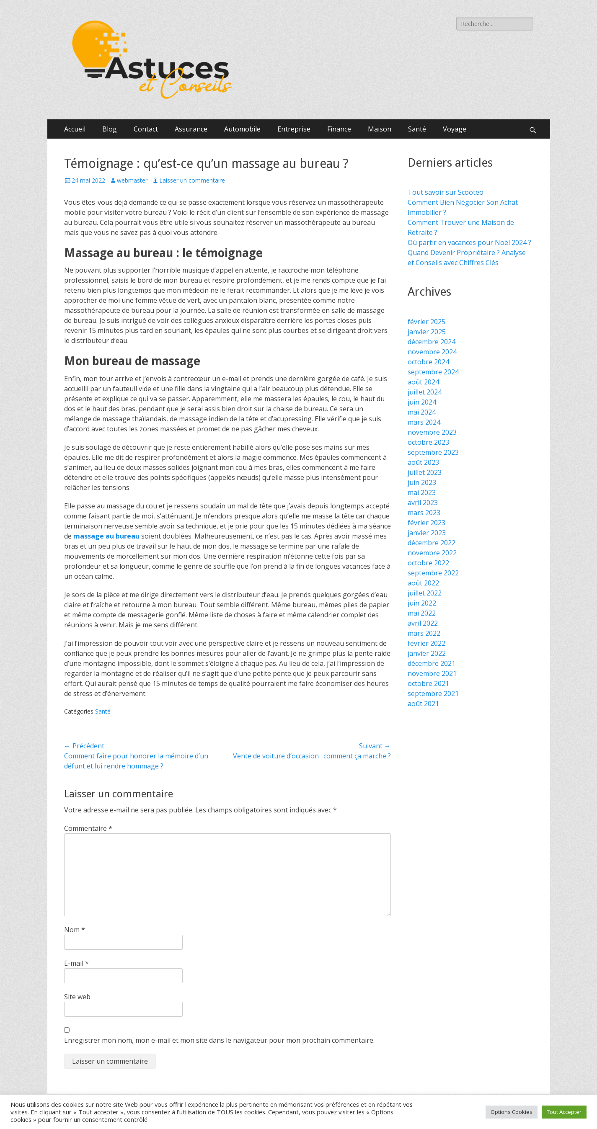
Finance (339, 129)
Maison (379, 129)
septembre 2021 (433, 693)
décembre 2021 (431, 663)
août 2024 (423, 382)
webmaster (132, 180)
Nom (74, 929)
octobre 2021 (428, 683)
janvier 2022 (427, 653)
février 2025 (426, 321)
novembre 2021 (432, 673)
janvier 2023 (427, 532)
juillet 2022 (425, 593)
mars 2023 (424, 512)
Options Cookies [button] (511, 1112)
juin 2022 (422, 603)
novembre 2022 (432, 552)
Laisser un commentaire (192, 180)
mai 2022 (422, 613)
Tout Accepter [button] (564, 1112)
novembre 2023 (432, 432)
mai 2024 (422, 412)
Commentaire (88, 828)
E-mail (76, 963)
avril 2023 (423, 502)
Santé (417, 129)
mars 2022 (424, 633)
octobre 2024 (428, 361)
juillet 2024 (425, 392)
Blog (109, 129)
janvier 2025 (427, 331)
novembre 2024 (432, 351)
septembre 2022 (433, 572)
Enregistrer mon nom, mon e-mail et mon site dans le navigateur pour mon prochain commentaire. (219, 1040)
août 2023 (423, 462)
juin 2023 (422, 482)
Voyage (454, 129)
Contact (146, 129)
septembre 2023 (433, 452)
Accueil (74, 129)
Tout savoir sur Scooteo (445, 192)
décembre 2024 (431, 341)
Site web (77, 996)
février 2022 (426, 643)
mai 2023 (422, 492)
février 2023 (426, 522)
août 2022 (423, 583)
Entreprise (293, 129)
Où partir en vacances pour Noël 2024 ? (469, 242)
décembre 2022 (431, 542)
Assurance (191, 129)
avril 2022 (423, 623)
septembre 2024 (433, 371)
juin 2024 (422, 402)
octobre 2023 (428, 442)
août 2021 (423, 703)
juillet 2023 (425, 472)
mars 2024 (424, 422)
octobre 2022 (428, 562)
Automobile (242, 129)
